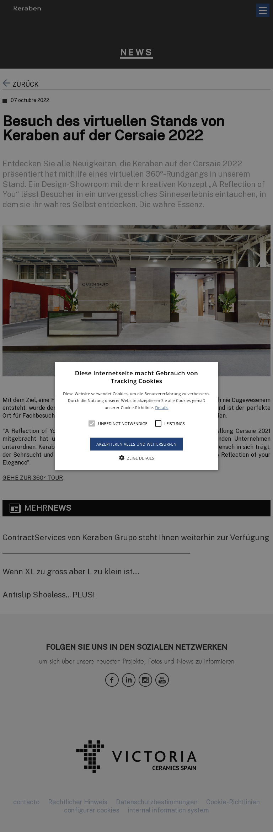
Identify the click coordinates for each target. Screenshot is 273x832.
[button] (137, 416)
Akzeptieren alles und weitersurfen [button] (136, 444)
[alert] (136, 416)
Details (161, 407)
